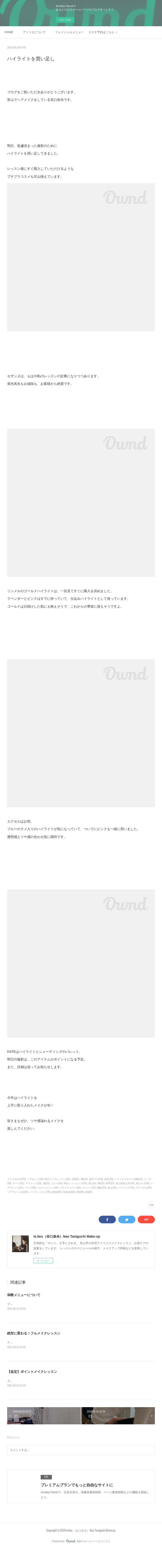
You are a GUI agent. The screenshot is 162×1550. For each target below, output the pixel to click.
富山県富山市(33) (125, 1183)
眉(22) (46, 1183)
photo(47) (57, 1192)
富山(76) (112, 1187)
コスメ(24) (56, 1183)
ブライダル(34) (143, 1187)
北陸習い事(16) (80, 1179)
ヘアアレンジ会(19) (17, 1192)
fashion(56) (69, 1192)
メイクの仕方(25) (16, 1179)
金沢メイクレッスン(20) (57, 1179)
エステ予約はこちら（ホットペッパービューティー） (102, 32)
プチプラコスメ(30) (70, 1187)
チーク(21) (18, 1183)
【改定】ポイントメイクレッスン (32, 1372)
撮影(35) (101, 1187)
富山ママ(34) (143, 1183)
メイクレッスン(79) (39, 1192)
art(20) (88, 1192)
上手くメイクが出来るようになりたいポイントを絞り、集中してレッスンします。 (60, 1381)
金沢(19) (108, 1179)
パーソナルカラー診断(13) (129, 1179)
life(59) (80, 1192)
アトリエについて (34, 32)
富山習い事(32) (96, 1183)
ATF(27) (110, 1183)
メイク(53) (30, 1187)
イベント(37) (89, 1187)
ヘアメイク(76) (126, 1187)
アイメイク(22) (33, 1183)
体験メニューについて (23, 1295)
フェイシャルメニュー (69, 32)
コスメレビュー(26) (47, 1187)
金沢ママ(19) (96, 1179)
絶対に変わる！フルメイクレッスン (33, 1334)
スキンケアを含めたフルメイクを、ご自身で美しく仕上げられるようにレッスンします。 (64, 1342)
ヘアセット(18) (35, 1179)
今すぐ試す (65, 20)
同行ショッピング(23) (75, 1183)
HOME (9, 32)
